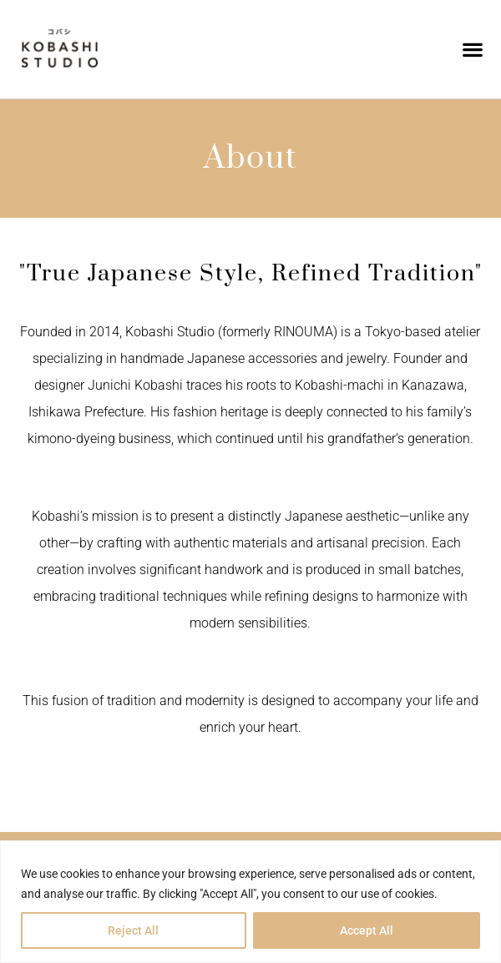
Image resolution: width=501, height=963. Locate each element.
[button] (472, 49)
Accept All (366, 930)
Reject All (133, 930)
